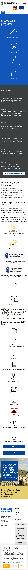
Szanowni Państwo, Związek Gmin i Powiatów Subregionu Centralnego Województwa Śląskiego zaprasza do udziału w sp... (14, 165)
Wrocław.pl (19, 542)
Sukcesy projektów (14, 291)
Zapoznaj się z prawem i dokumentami (14, 342)
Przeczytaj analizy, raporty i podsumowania (14, 365)
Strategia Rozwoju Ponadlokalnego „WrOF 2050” (14, 234)
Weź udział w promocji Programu (14, 437)
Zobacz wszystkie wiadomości (13, 173)
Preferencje (22, 565)
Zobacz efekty (14, 400)
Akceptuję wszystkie (6, 566)
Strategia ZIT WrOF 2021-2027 (14, 248)
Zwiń (14, 447)
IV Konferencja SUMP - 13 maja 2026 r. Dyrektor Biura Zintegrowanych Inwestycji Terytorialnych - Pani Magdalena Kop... (14, 98)
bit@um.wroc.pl (4, 524)
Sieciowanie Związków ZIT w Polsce (14, 318)
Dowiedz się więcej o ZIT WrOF (14, 331)
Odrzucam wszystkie (15, 566)
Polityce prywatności (16, 562)
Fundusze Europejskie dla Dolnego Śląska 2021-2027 (14, 262)
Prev (2, 478)
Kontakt (17, 516)
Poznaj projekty (14, 388)
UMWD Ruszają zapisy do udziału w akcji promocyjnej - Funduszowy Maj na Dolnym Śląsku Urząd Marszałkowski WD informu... (14, 138)
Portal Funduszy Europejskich (20, 529)
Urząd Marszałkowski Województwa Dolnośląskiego (20, 536)
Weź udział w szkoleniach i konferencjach (14, 423)
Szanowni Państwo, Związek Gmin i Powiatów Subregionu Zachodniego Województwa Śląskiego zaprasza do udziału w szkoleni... (14, 112)
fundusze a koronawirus (14, 412)
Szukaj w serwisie (13, 12)
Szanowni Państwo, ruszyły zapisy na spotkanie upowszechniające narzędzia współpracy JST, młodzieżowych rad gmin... (14, 125)
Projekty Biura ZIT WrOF (14, 304)
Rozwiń (14, 453)
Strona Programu (20, 524)
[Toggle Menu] (3, 12)
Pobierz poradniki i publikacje (14, 377)
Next (25, 478)
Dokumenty (14, 354)
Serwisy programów (23, 12)
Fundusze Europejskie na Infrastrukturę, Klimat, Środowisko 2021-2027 (14, 276)
